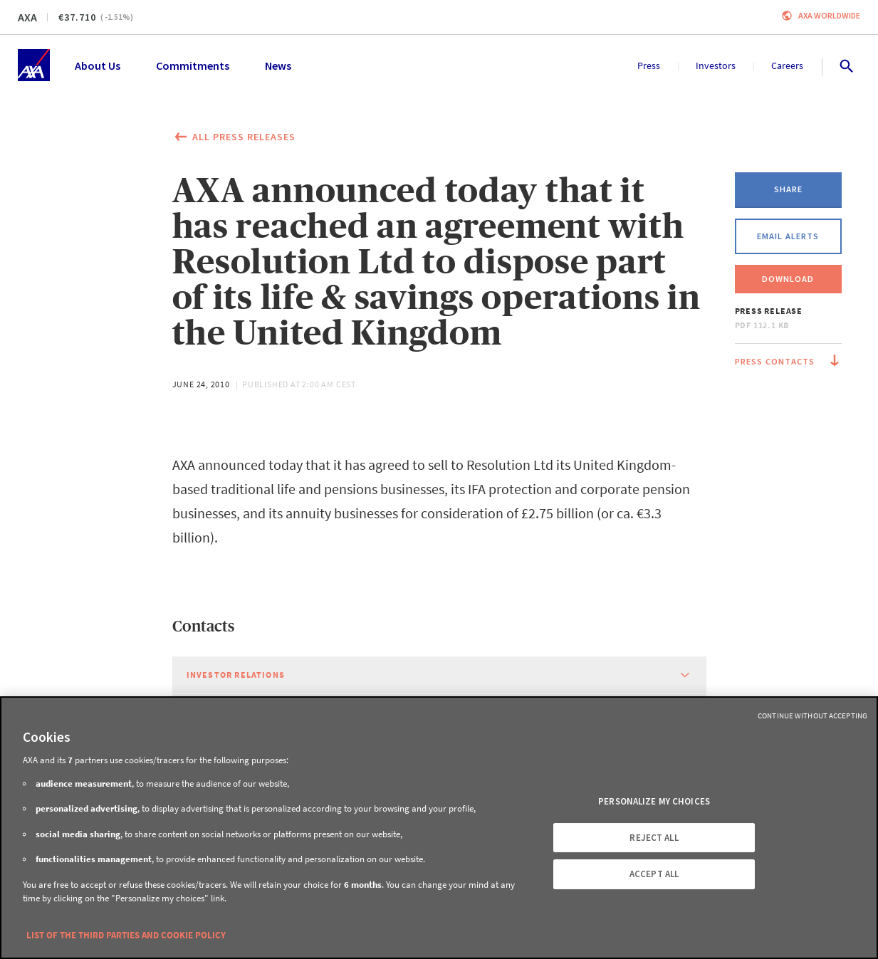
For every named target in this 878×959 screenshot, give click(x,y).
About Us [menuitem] (97, 65)
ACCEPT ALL (654, 875)
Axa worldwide (829, 15)
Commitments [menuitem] (192, 65)
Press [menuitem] (648, 65)
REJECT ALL (653, 838)
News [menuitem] (278, 65)
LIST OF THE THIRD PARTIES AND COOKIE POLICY (126, 935)
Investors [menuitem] (716, 65)
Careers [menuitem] (787, 65)
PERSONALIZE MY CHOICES (654, 801)
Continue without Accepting (812, 715)
